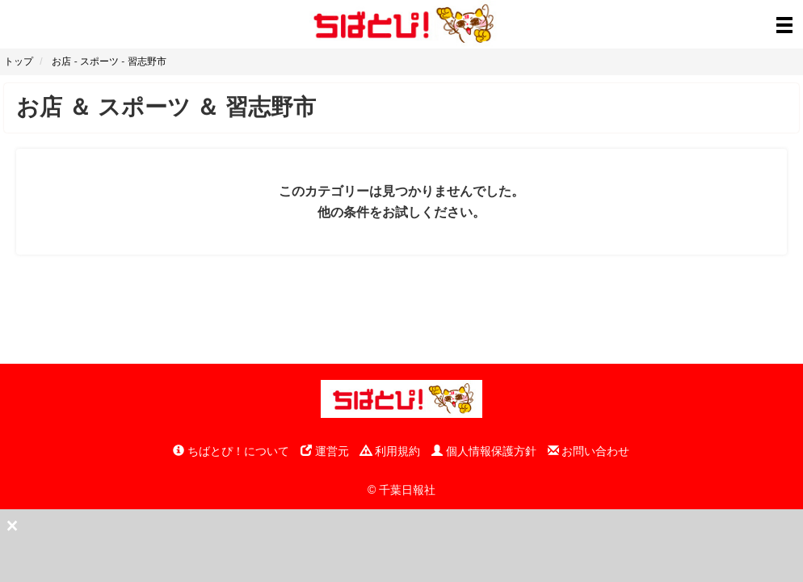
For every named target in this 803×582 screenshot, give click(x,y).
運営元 (325, 451)
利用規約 (390, 451)
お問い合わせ (589, 451)
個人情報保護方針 (483, 451)
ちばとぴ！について (231, 451)
